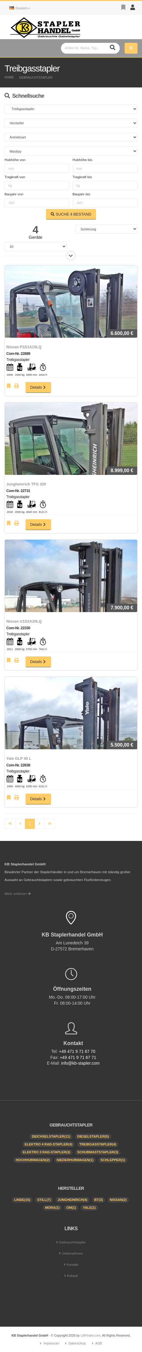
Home (9, 77)
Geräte (35, 237)
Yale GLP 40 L (18, 759)
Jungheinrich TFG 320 (26, 484)
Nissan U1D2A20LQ (24, 621)
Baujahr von (14, 194)
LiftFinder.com (90, 1335)
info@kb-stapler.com (80, 1063)
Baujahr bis (81, 194)
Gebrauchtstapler (36, 77)
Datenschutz (77, 1343)
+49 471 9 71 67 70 (77, 1051)
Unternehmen (72, 1253)
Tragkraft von (15, 177)
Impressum (51, 1343)
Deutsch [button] (19, 8)
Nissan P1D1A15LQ (23, 347)
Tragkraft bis (82, 177)
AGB (98, 1343)
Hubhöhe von (15, 160)
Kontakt (72, 1264)
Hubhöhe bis (82, 160)
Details (38, 387)
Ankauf (72, 1276)
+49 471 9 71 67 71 (78, 1057)
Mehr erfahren (18, 894)
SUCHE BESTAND (71, 214)
